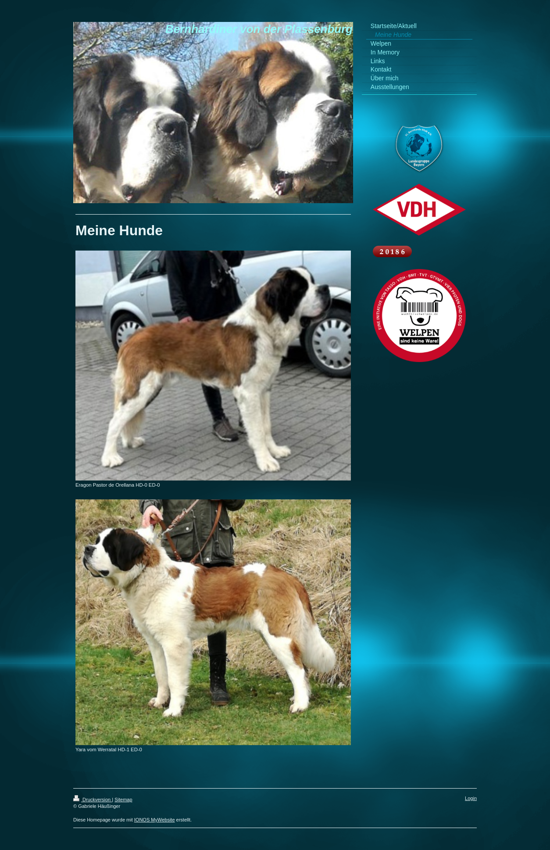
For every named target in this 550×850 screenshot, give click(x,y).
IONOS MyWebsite (154, 819)
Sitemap (123, 799)
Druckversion (92, 799)
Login (471, 798)
